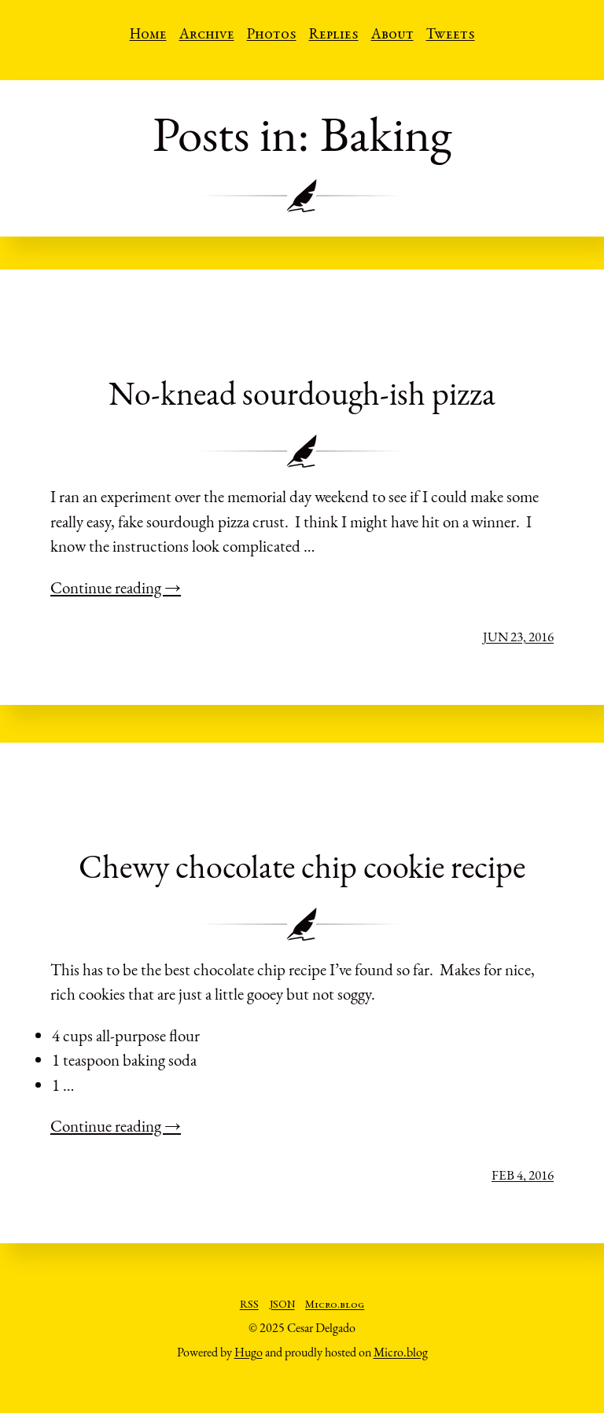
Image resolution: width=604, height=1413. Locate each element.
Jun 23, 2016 (518, 636)
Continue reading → (115, 587)
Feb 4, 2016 (523, 1175)
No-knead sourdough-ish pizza (302, 393)
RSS (249, 1305)
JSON (282, 1305)
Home (148, 35)
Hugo (248, 1352)
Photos (271, 35)
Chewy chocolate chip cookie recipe (302, 866)
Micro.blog (334, 1305)
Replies (334, 35)
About (392, 35)
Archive (206, 35)
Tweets (450, 35)
